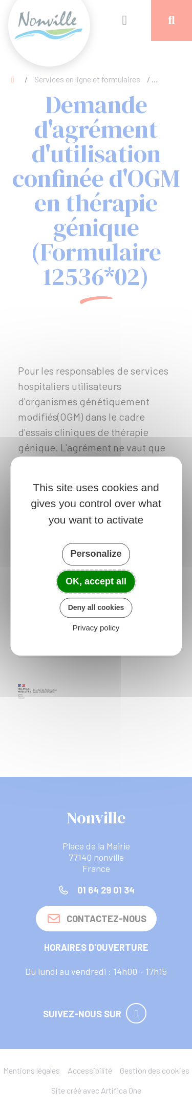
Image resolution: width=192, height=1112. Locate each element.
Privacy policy (96, 627)
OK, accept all (96, 581)
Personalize (95, 554)
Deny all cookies (96, 607)
